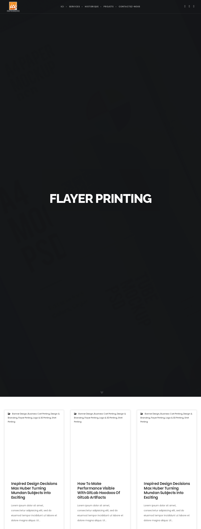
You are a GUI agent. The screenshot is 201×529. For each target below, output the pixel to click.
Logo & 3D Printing (42, 417)
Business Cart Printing (39, 413)
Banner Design (19, 413)
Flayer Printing (25, 417)
